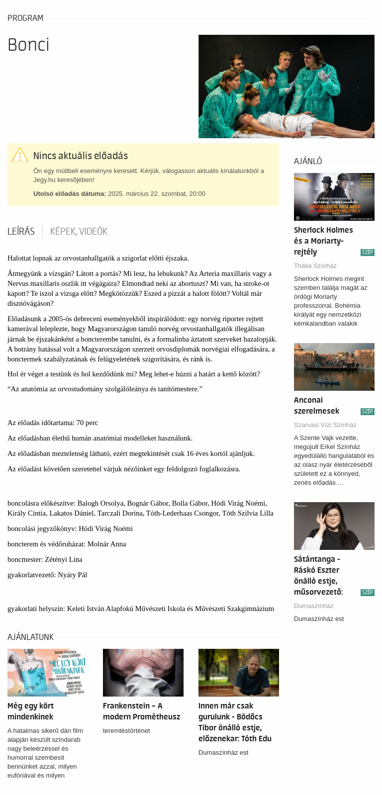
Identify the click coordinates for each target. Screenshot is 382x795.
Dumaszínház (313, 606)
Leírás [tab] (21, 231)
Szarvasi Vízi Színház (325, 425)
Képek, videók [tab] (78, 231)
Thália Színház (315, 265)
